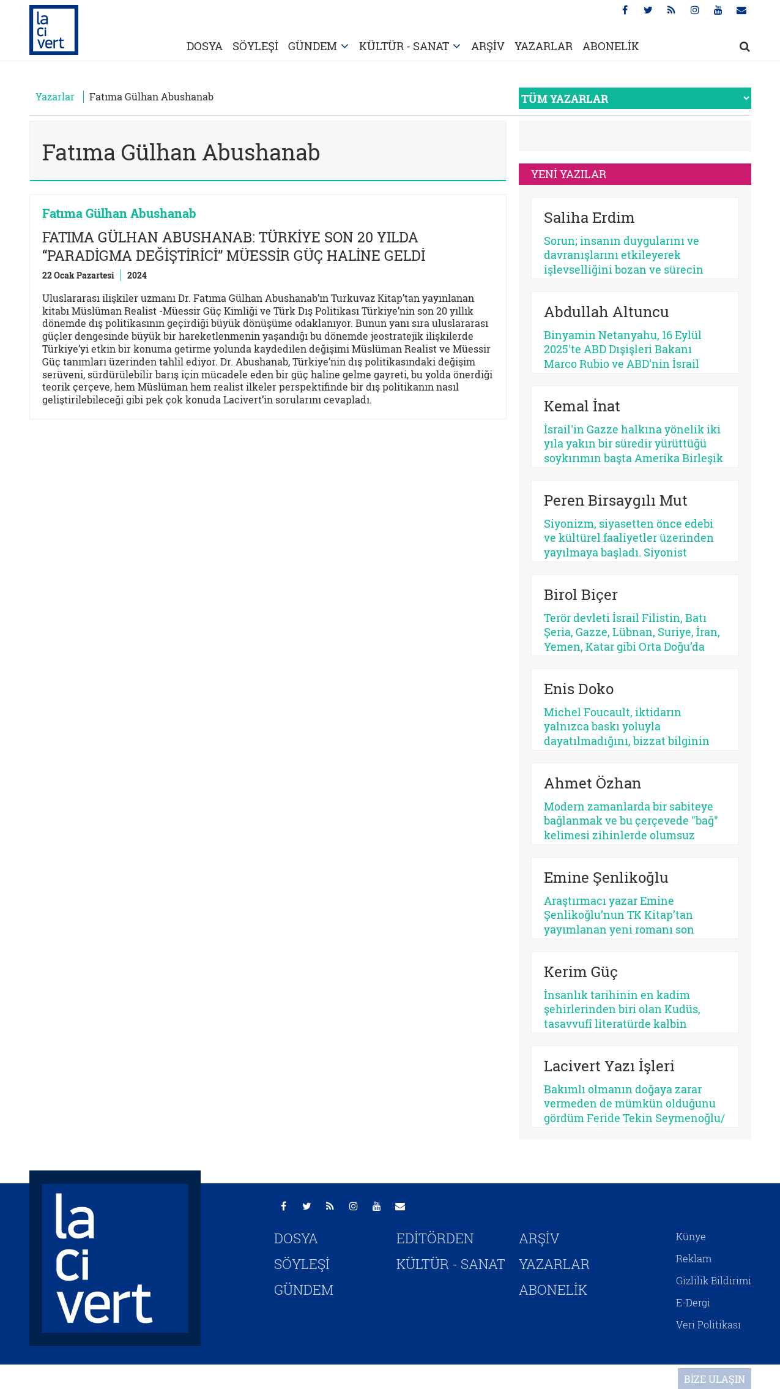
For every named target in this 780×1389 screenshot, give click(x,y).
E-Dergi (693, 1302)
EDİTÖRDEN (435, 1238)
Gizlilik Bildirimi (713, 1280)
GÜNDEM (312, 46)
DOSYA (205, 46)
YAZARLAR (543, 46)
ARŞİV (488, 46)
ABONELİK (610, 46)
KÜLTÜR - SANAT (404, 46)
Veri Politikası (708, 1324)
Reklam (693, 1258)
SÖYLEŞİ (255, 46)
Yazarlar (55, 96)
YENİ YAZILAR (568, 174)
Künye (691, 1236)
